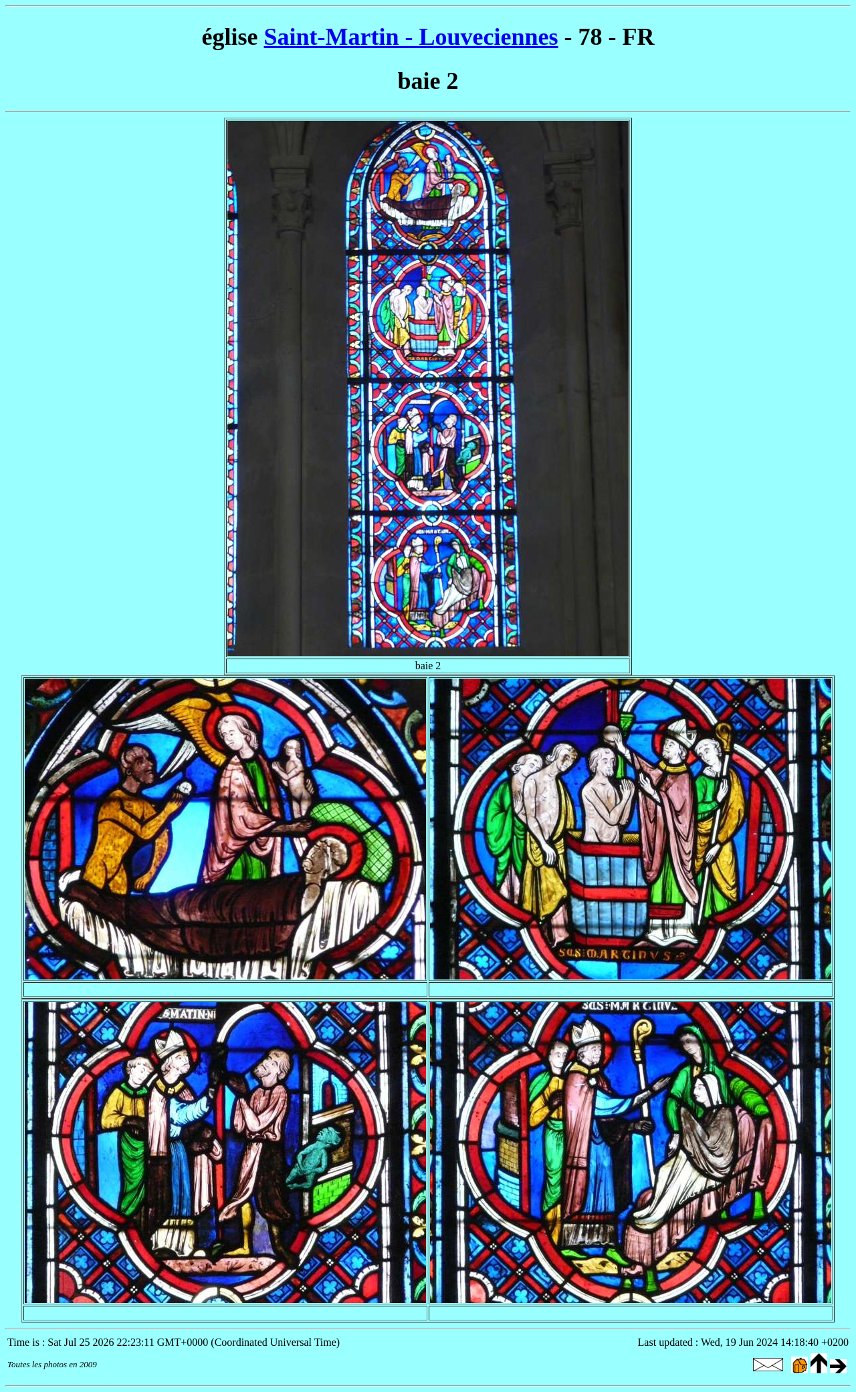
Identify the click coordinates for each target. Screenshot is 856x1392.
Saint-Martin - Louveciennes (411, 36)
